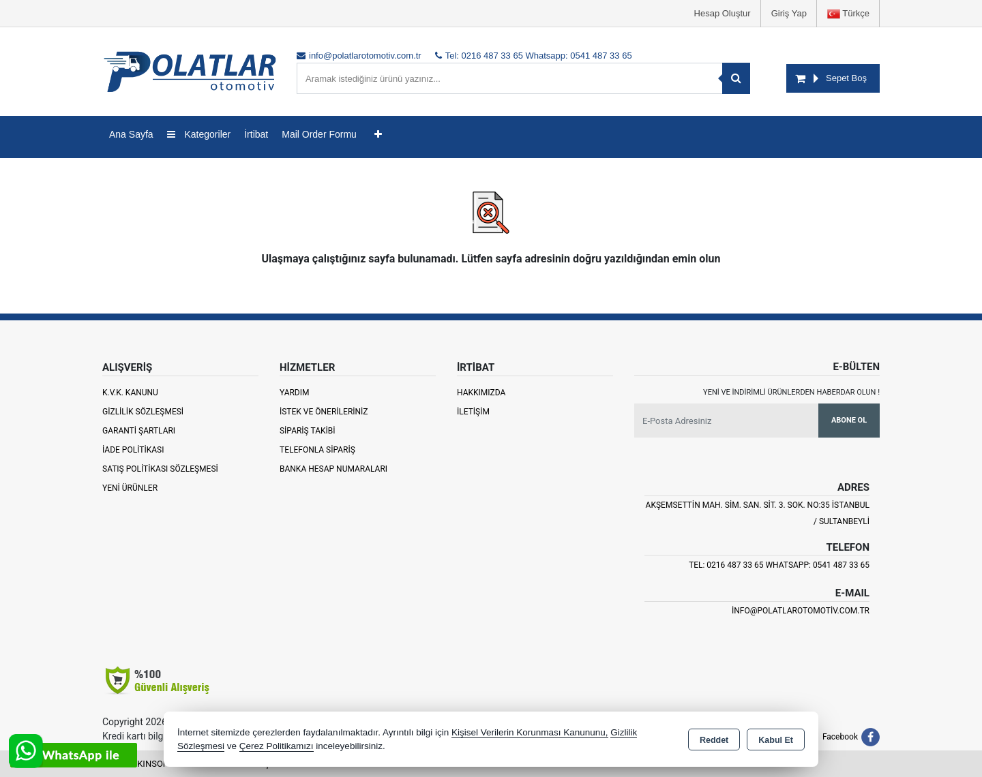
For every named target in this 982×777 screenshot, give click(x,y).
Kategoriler (199, 134)
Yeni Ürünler (130, 488)
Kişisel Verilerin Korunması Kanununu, (529, 732)
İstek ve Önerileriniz (324, 411)
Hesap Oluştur (722, 13)
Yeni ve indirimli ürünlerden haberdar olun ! (791, 392)
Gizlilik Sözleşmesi (142, 411)
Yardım (295, 392)
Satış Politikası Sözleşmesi (160, 469)
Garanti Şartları (138, 431)
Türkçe (848, 13)
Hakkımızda (481, 392)
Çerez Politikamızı (276, 746)
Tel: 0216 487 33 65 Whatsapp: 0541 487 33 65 (779, 565)
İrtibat (256, 134)
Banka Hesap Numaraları (333, 469)
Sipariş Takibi (308, 431)
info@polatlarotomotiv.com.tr (800, 610)
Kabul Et (775, 740)
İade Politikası (133, 450)
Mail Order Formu (319, 134)
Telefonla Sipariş (317, 450)
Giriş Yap (789, 13)
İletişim (473, 411)
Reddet (714, 740)
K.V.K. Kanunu (130, 392)
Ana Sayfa (131, 134)
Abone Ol (849, 420)
